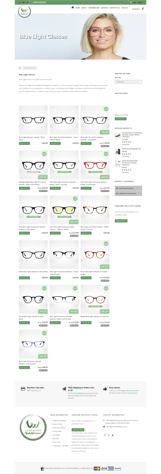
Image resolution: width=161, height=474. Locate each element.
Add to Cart (24, 143)
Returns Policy (57, 424)
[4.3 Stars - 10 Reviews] (132, 155)
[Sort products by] (128, 82)
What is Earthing (121, 115)
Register (140, 2)
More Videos (120, 119)
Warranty (56, 438)
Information (87, 9)
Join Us (124, 9)
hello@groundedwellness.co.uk (117, 427)
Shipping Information (59, 420)
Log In (134, 2)
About (75, 9)
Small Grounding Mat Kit (131, 149)
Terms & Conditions (59, 428)
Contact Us (112, 9)
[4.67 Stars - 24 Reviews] (132, 143)
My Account (56, 442)
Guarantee (56, 435)
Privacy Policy (57, 431)
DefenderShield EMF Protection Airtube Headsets (130, 163)
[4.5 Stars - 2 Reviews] (132, 171)
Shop (67, 9)
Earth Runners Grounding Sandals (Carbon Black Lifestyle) (132, 135)
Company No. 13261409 (60, 446)
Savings (100, 9)
